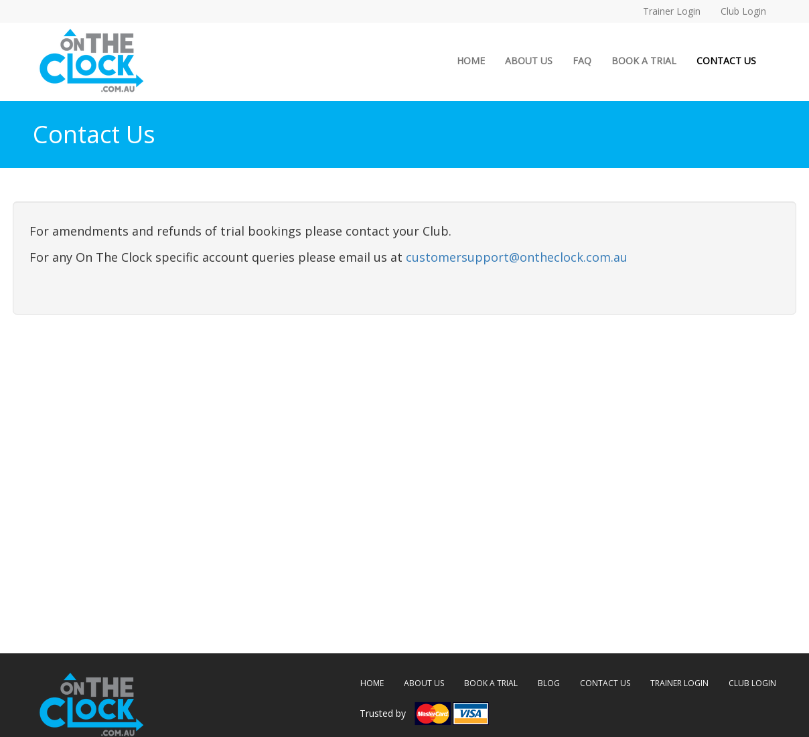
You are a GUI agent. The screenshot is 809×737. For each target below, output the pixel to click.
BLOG (549, 683)
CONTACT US (726, 60)
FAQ (582, 60)
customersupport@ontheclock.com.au (517, 257)
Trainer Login (672, 11)
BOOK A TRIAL (643, 60)
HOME (476, 60)
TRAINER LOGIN (679, 683)
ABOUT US (529, 60)
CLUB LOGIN (752, 683)
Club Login (743, 11)
